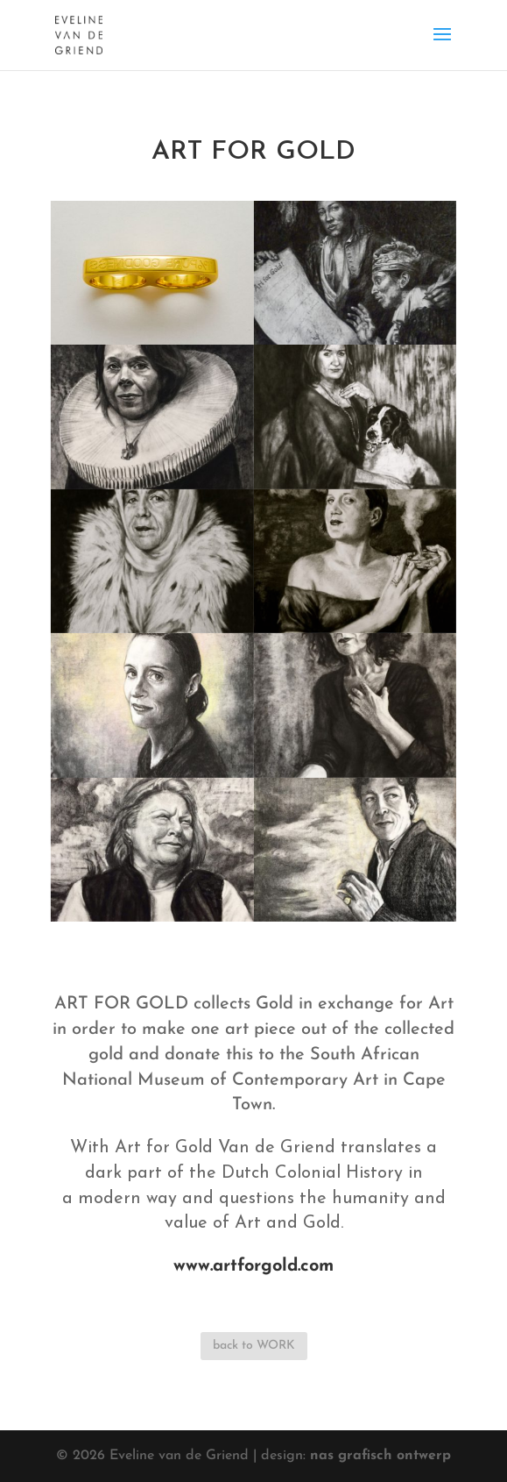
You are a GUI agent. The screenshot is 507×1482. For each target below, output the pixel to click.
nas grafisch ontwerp (380, 1456)
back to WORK (254, 1345)
